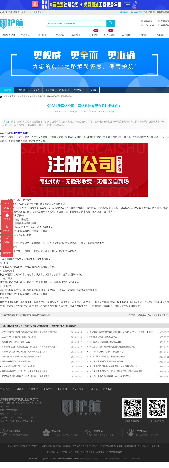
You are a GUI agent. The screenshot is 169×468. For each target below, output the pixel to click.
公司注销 (92, 35)
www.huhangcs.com (14, 414)
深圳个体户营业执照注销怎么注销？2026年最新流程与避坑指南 (29, 332)
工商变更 (76, 35)
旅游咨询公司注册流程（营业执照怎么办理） (31, 315)
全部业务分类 (8, 35)
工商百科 (126, 35)
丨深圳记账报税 (162, 12)
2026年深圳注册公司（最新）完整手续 (19, 337)
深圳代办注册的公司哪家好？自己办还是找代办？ (111, 376)
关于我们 (143, 35)
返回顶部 (7, 253)
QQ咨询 (7, 219)
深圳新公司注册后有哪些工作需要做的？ (107, 352)
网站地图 (136, 458)
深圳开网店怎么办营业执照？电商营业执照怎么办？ (24, 352)
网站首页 (25, 35)
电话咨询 (7, 242)
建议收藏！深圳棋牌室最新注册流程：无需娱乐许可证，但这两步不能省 (121, 332)
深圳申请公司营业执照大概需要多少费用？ (108, 356)
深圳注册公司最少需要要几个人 (103, 337)
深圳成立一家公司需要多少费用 (151, 315)
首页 (5, 96)
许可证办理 (109, 35)
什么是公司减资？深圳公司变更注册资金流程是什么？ (113, 347)
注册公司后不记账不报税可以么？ (17, 342)
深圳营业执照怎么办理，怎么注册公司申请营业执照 (24, 371)
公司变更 (35, 90)
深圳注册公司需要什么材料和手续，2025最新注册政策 (113, 366)
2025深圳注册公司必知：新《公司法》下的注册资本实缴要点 (116, 371)
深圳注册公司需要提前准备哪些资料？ (106, 342)
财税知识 (78, 90)
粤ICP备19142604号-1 (92, 458)
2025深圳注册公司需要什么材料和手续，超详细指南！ (25, 376)
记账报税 (59, 35)
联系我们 (160, 35)
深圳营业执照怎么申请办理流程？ (17, 361)
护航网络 (116, 458)
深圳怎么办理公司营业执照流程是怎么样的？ (22, 356)
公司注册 (42, 35)
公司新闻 (92, 90)
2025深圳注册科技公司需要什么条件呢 (106, 361)
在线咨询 (7, 208)
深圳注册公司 (149, 12)
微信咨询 (7, 231)
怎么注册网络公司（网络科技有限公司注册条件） (51, 96)
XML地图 (126, 458)
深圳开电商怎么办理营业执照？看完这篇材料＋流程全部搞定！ (29, 347)
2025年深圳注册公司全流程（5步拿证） (19, 366)
